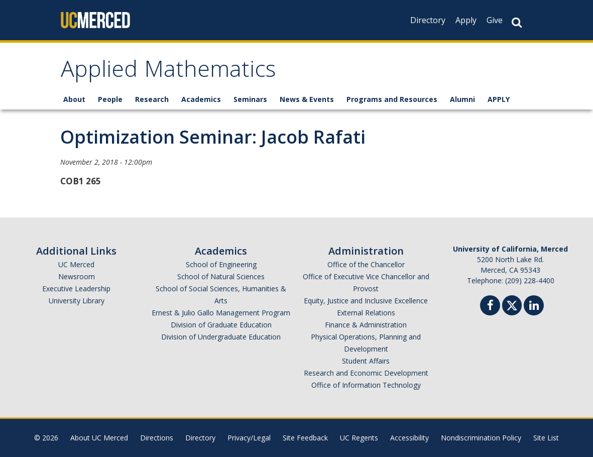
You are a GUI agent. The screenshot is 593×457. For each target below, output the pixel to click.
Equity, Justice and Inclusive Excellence (366, 300)
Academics (201, 99)
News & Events (307, 99)
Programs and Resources (391, 99)
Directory (427, 20)
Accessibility (409, 437)
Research (152, 99)
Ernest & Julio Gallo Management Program (221, 312)
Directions (156, 437)
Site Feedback (305, 437)
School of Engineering (221, 264)
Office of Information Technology (366, 385)
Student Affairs (366, 361)
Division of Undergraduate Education (221, 336)
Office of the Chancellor (366, 264)
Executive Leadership (76, 288)
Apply (466, 20)
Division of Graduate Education (221, 324)
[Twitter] (512, 304)
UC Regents (359, 437)
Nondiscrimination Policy (481, 437)
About (74, 99)
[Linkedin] (533, 306)
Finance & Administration (366, 324)
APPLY (499, 99)
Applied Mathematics (168, 72)
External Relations (366, 312)
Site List (546, 437)
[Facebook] (490, 306)
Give (495, 20)
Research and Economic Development (366, 373)
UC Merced (76, 264)
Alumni (462, 99)
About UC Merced (99, 437)
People (110, 99)
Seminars (250, 99)
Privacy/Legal (249, 437)
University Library (76, 300)
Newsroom (76, 276)
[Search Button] (516, 22)
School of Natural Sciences (221, 276)
